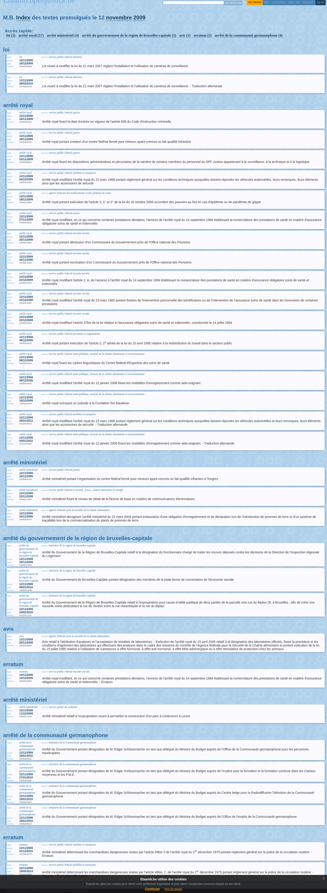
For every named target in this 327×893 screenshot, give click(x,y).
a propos (278, 2)
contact (309, 2)
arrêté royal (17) (31, 35)
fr (318, 2)
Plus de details (173, 889)
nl (322, 2)
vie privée (254, 2)
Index (23, 17)
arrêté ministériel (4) (63, 35)
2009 (139, 17)
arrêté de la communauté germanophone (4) (248, 35)
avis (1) (184, 35)
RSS (266, 2)
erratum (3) (203, 35)
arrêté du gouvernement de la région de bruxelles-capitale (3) (129, 35)
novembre (119, 17)
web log (294, 2)
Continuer (152, 889)
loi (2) (10, 35)
